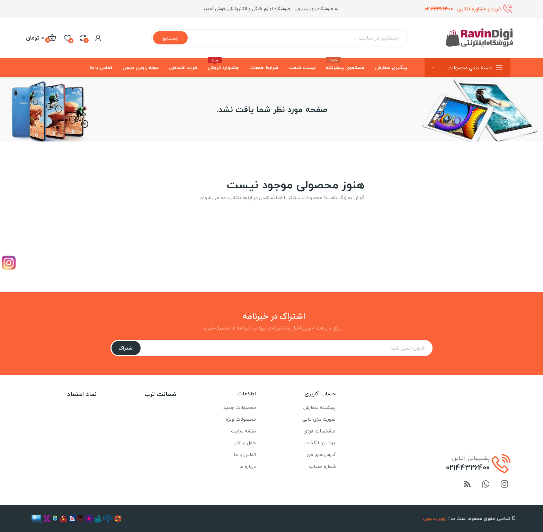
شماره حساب (322, 466)
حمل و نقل (245, 442)
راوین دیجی (435, 518)
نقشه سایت (243, 431)
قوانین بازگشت (320, 442)
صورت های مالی (319, 419)
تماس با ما (245, 454)
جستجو (170, 38)
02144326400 (439, 8)
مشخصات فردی (319, 431)
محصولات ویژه (241, 419)
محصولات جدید (239, 407)
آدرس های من (321, 454)
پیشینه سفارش (319, 407)
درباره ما (247, 466)
